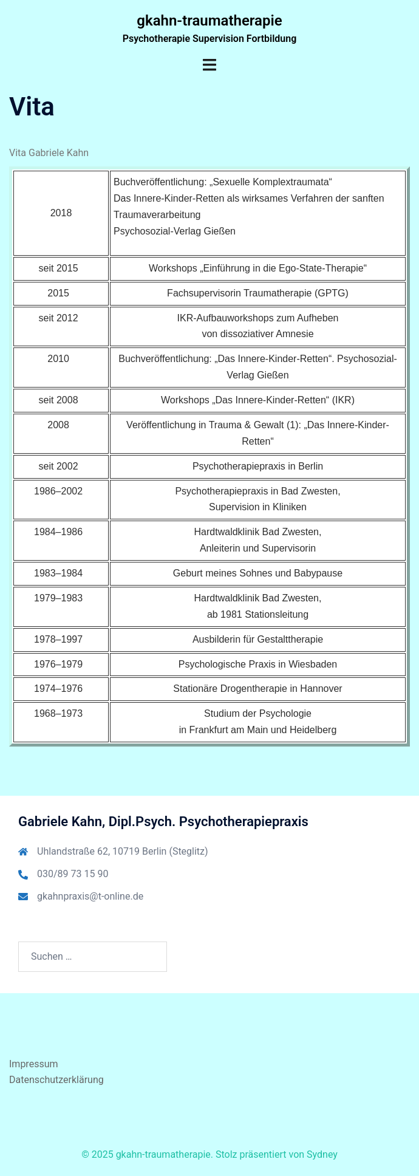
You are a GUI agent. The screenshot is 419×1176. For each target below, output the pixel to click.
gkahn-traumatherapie (209, 20)
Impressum (33, 1064)
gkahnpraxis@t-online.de (90, 896)
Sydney (322, 1154)
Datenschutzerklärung (56, 1079)
